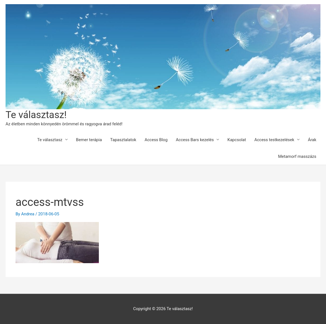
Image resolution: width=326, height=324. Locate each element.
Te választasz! (36, 115)
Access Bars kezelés (195, 139)
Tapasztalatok (123, 139)
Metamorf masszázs (297, 156)
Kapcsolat (236, 139)
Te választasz (49, 139)
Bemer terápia (89, 139)
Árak (312, 139)
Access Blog (156, 139)
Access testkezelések (274, 139)
